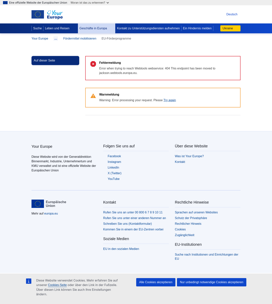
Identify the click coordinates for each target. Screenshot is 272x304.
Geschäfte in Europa (96, 28)
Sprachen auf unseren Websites (196, 212)
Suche (37, 28)
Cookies (180, 229)
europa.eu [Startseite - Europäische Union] (51, 213)
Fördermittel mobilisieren (79, 38)
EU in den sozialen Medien (121, 248)
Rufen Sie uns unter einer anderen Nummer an (134, 218)
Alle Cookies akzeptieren (155, 282)
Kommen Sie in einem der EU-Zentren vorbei (133, 229)
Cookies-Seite (57, 285)
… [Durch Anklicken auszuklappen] (55, 38)
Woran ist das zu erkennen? (90, 2)
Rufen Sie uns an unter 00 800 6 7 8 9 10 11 (133, 212)
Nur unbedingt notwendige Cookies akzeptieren (211, 282)
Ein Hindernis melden (197, 28)
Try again (170, 100)
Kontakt (180, 161)
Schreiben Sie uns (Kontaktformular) (127, 223)
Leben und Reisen (60, 28)
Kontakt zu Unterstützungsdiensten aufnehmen (148, 28)
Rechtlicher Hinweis (188, 223)
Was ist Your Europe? (189, 156)
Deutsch (228, 14)
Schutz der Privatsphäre (191, 218)
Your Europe (40, 38)
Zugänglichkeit (184, 235)
